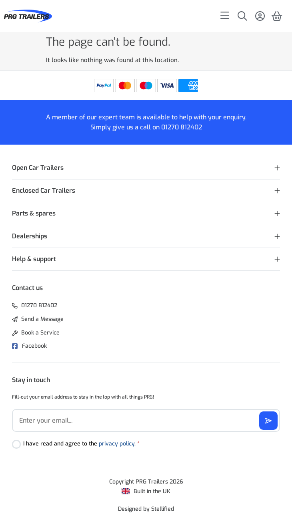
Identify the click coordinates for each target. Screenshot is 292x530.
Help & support (34, 259)
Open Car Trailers (38, 167)
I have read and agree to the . (81, 443)
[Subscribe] (268, 420)
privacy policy (116, 443)
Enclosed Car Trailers (43, 190)
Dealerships (29, 236)
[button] (146, 168)
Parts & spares (34, 213)
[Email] (146, 420)
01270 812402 (181, 127)
